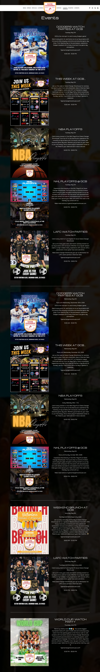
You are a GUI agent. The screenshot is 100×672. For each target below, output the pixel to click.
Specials (34, 8)
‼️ (79, 50)
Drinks (29, 8)
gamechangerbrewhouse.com (70, 50)
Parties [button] (59, 8)
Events (65, 8)
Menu (24, 8)
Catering (40, 8)
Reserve (70, 8)
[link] (50, 8)
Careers (76, 8)
